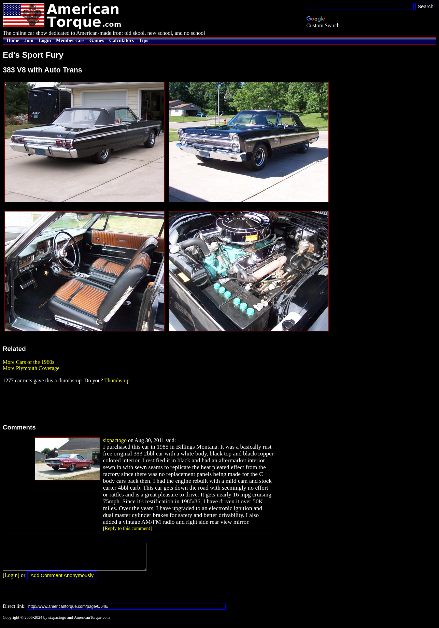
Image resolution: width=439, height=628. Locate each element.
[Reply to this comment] (127, 528)
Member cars (70, 40)
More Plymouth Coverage (31, 368)
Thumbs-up (116, 380)
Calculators (121, 40)
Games (96, 40)
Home (12, 40)
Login (45, 40)
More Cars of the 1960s (28, 362)
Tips (143, 40)
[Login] (11, 580)
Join (28, 40)
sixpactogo (115, 440)
